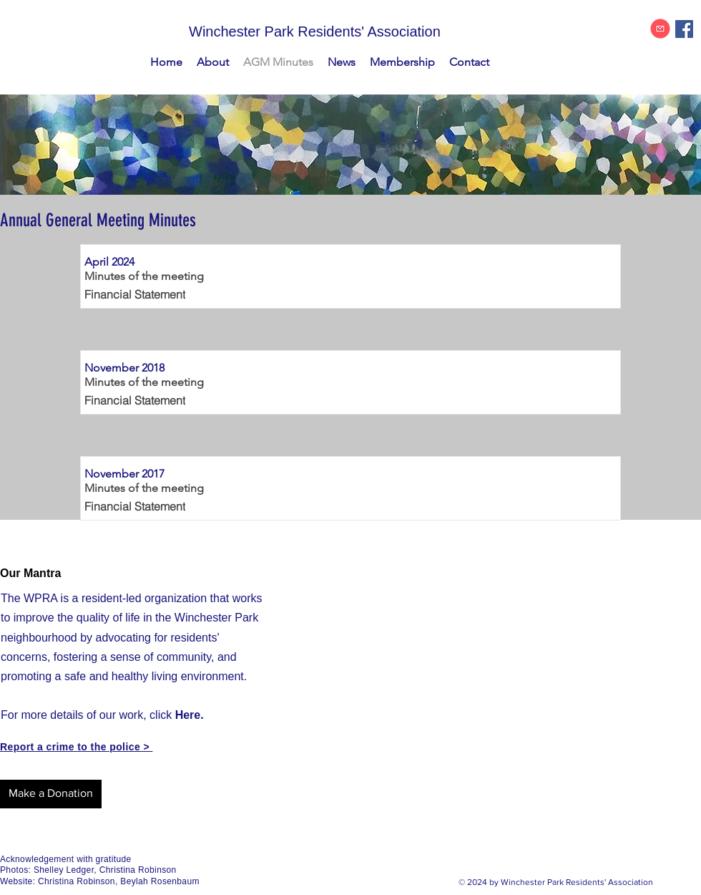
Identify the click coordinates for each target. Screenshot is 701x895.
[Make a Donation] (51, 794)
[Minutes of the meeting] (146, 276)
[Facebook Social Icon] (684, 29)
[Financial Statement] (151, 294)
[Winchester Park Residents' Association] (350, 31)
